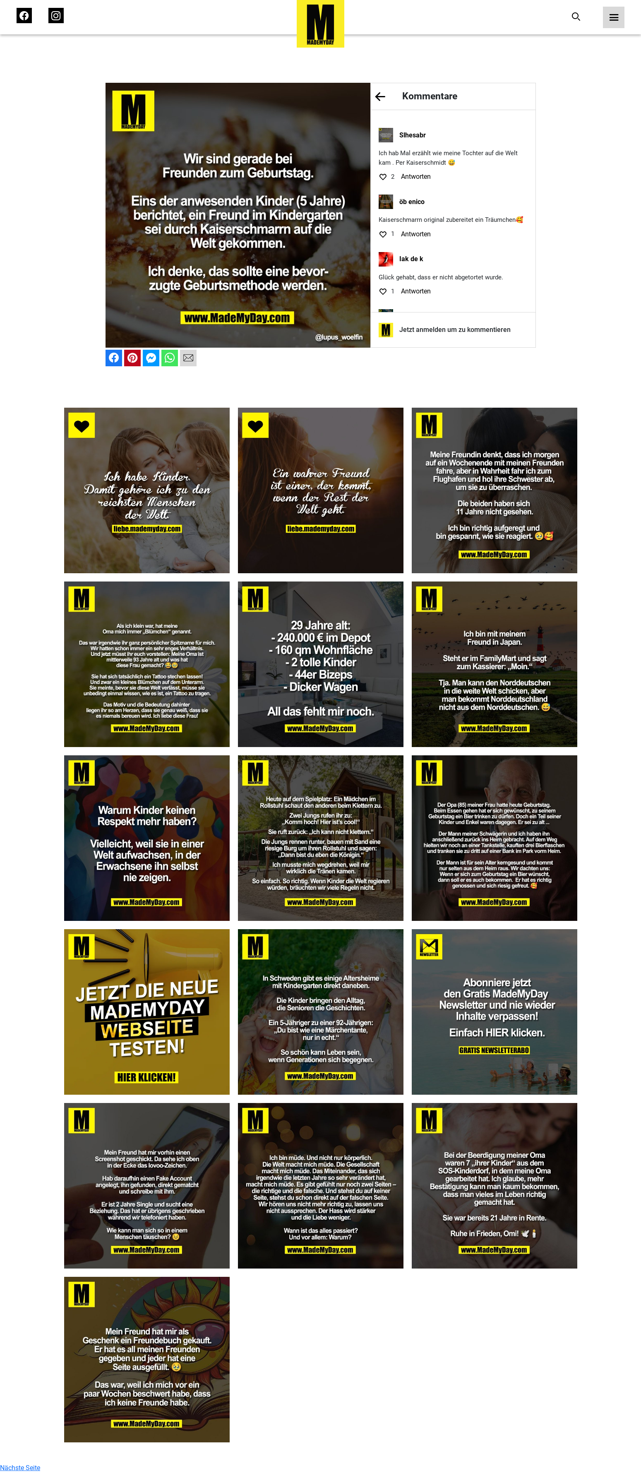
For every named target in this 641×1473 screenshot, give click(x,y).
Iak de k (411, 259)
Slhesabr (412, 135)
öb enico (412, 202)
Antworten (416, 176)
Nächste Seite (20, 1468)
